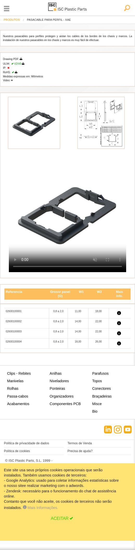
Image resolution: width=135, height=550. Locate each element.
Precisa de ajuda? (80, 451)
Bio (94, 411)
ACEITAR (59, 518)
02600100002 (14, 321)
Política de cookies (17, 451)
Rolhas (12, 388)
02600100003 (14, 331)
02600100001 (14, 311)
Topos (97, 381)
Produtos (12, 19)
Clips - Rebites (19, 373)
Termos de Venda (80, 443)
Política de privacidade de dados (26, 443)
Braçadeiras (102, 396)
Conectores (101, 388)
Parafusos (100, 373)
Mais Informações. (40, 508)
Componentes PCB (65, 404)
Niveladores (59, 381)
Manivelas (15, 381)
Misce (97, 404)
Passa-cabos (17, 396)
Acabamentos (18, 404)
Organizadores (62, 396)
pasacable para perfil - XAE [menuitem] (49, 19)
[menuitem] (12, 19)
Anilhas (56, 373)
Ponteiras (57, 388)
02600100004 (14, 341)
